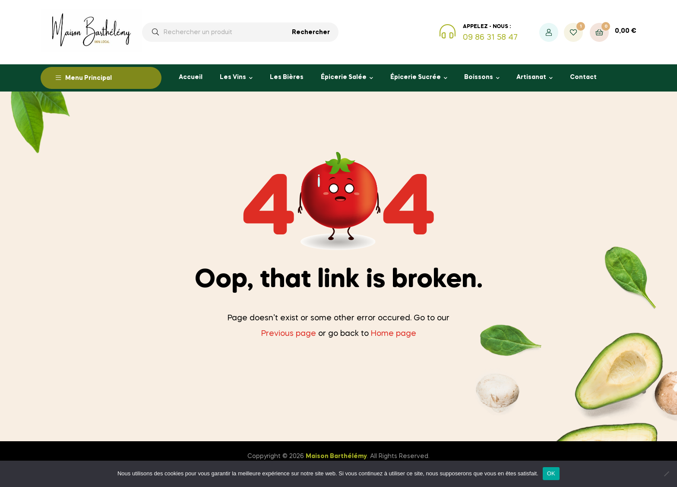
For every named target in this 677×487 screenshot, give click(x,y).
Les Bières (287, 77)
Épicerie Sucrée (415, 77)
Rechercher (311, 32)
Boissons (478, 77)
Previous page (288, 334)
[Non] (666, 473)
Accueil (190, 77)
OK (551, 473)
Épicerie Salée (344, 77)
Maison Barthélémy (336, 456)
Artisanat (531, 77)
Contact (583, 77)
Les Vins (233, 77)
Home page (393, 334)
